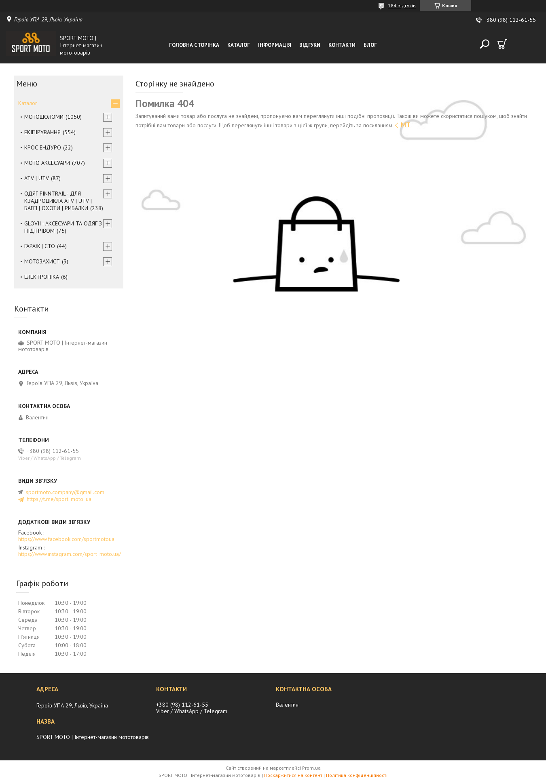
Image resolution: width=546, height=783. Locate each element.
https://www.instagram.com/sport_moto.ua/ (69, 554)
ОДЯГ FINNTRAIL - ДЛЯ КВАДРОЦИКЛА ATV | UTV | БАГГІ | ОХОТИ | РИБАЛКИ (58, 201)
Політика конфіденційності (356, 775)
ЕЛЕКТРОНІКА (41, 276)
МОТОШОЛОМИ (43, 116)
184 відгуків (402, 5)
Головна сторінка (194, 45)
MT (406, 124)
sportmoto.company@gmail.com (65, 492)
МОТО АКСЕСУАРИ (47, 162)
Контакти (342, 45)
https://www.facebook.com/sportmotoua (66, 539)
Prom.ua (311, 768)
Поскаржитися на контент (293, 775)
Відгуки (309, 45)
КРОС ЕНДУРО (42, 147)
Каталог (238, 45)
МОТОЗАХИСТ (42, 261)
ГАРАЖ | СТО (39, 246)
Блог (370, 45)
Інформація (274, 45)
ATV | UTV (36, 178)
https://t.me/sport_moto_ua (59, 499)
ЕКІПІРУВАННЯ (42, 132)
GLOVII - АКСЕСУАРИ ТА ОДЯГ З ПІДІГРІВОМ (63, 227)
